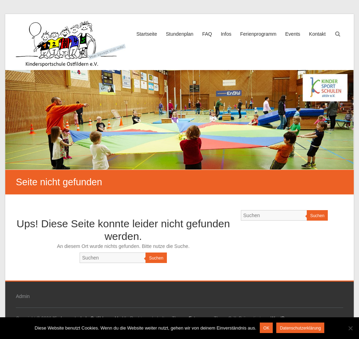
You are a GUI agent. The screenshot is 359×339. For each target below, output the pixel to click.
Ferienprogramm (258, 34)
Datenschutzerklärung (300, 328)
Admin (23, 296)
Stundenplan (180, 34)
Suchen (156, 258)
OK (266, 328)
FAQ (207, 34)
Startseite (146, 34)
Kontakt (317, 34)
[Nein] (350, 328)
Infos (226, 34)
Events (292, 34)
